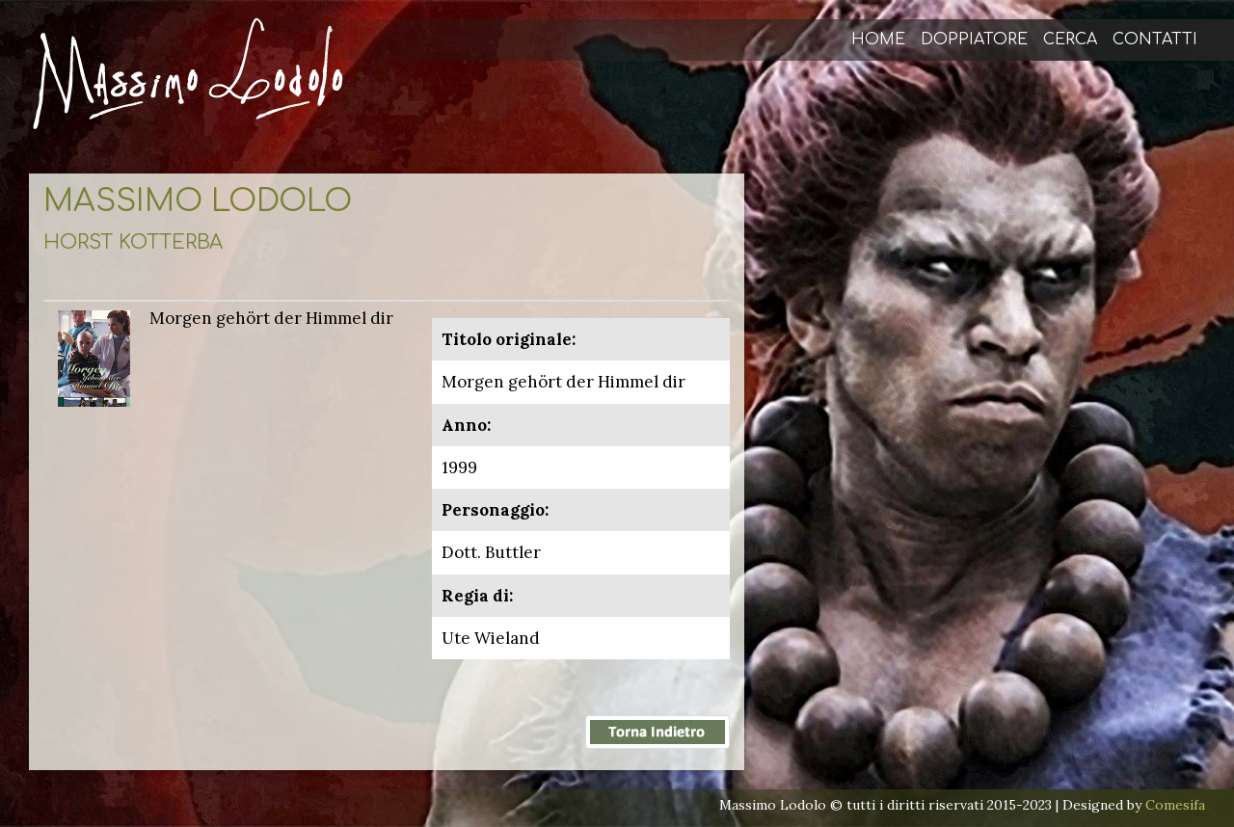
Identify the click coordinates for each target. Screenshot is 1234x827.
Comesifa (1175, 805)
